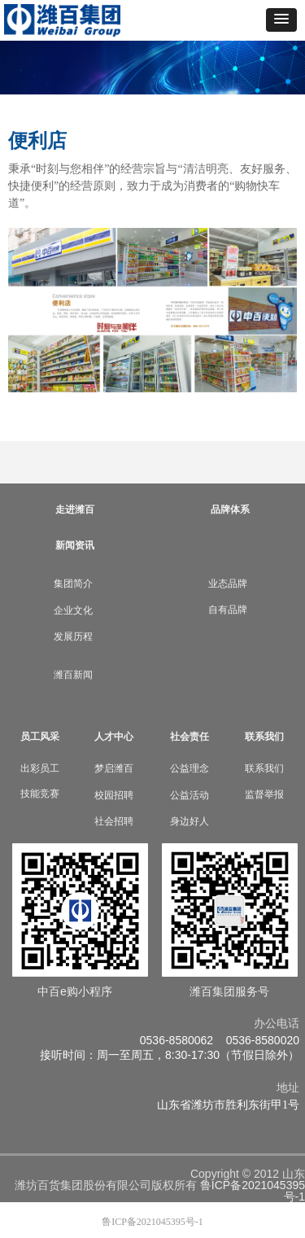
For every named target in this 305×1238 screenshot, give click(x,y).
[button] (281, 20)
